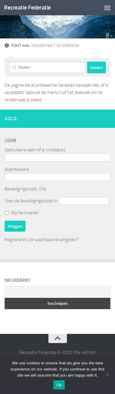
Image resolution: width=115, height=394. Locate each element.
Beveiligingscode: (21, 189)
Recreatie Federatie (27, 7)
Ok (59, 385)
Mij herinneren (25, 212)
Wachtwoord (17, 169)
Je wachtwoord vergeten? (54, 239)
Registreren (16, 239)
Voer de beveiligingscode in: (31, 201)
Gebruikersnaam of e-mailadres (35, 150)
